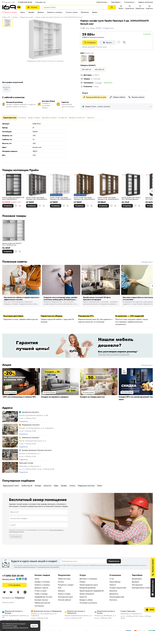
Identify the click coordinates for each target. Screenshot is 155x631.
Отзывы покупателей (118, 588)
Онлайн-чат (41, 2)
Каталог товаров (42, 575)
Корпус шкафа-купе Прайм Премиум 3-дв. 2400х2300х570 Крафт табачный (108, 198)
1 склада (98, 83)
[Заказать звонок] (152, 567)
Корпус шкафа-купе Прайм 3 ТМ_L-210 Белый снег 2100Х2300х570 (11, 244)
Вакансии (113, 591)
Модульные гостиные (86, 486)
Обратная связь (64, 579)
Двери (94, 12)
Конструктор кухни (65, 597)
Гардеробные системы (43, 597)
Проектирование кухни (89, 585)
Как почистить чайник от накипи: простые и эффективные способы (21, 298)
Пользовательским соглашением (48, 567)
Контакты (113, 600)
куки (15, 626)
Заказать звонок (138, 97)
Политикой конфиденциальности (25, 567)
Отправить (15, 536)
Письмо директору (117, 597)
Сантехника (39, 606)
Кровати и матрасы (54, 12)
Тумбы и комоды (41, 594)
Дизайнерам (137, 579)
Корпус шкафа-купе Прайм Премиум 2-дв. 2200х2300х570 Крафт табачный (84, 198)
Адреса (7, 407)
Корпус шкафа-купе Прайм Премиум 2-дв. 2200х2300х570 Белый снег (60, 198)
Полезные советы (14, 261)
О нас (112, 579)
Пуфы (56, 486)
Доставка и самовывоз (88, 579)
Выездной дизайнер (87, 588)
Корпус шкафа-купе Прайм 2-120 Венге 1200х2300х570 (13, 198)
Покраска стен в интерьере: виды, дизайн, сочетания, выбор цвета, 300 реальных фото (61, 298)
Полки (99, 486)
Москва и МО (9, 2)
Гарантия (83, 597)
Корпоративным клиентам (142, 588)
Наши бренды (115, 582)
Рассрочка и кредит (66, 585)
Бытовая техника (41, 600)
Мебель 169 (6, 17)
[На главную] (11, 7)
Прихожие (85, 12)
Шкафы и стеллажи (42, 582)
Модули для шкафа (26, 17)
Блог (59, 588)
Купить (109, 42)
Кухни (22, 12)
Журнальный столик (11, 486)
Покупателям (101, 2)
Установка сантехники (88, 603)
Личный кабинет (64, 600)
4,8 (53, 175)
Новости (113, 585)
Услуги (83, 575)
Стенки (72, 486)
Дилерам (135, 582)
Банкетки (47, 486)
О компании (129, 2)
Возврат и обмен (86, 600)
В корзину (91, 42)
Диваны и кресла (41, 588)
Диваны (41, 12)
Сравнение (129, 7)
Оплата (61, 582)
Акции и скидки (11, 12)
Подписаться (114, 561)
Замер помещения (87, 594)
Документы (114, 594)
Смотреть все (146, 262)
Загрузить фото (6, 88)
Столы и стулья (71, 12)
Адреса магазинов (145, 2)
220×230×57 (86, 69)
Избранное (140, 7)
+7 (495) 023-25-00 (25, 2)
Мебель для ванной (42, 603)
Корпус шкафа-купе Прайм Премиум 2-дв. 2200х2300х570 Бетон (36, 198)
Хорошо (34, 626)
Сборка (82, 582)
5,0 (6, 175)
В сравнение (19, 205)
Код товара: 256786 (93, 28)
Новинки (61, 591)
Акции (6, 365)
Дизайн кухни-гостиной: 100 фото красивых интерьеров (97, 298)
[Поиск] (112, 7)
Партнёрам (115, 2)
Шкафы (31, 12)
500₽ (152, 610)
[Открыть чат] (152, 587)
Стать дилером (14, 585)
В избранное (16, 205)
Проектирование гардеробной (92, 591)
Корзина (149, 7)
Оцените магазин (8, 602)
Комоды (38, 486)
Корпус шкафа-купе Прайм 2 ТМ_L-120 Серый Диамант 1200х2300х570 (131, 198)
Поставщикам (137, 585)
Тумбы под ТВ (26, 486)
